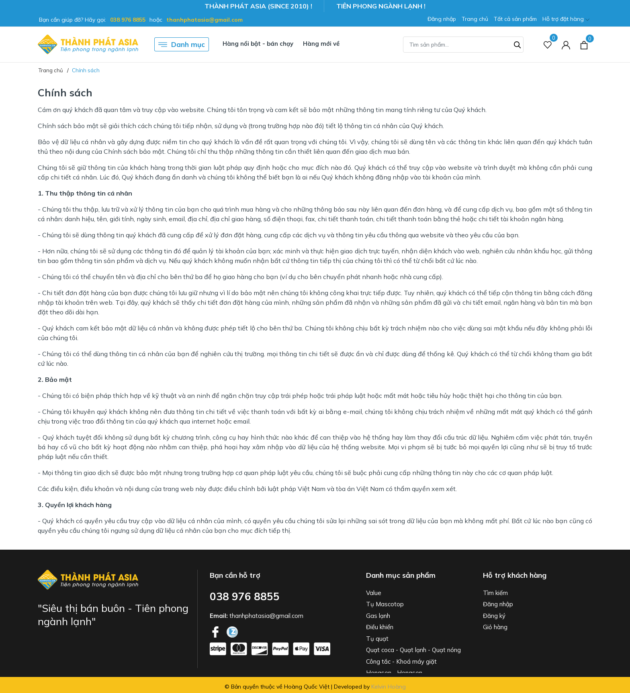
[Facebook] (216, 631)
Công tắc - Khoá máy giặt (401, 661)
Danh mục (181, 44)
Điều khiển (379, 627)
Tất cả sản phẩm (515, 18)
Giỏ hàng (495, 627)
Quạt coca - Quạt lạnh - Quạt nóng (413, 650)
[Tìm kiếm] (517, 44)
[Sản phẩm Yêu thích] (548, 44)
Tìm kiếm (495, 593)
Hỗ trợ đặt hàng (565, 19)
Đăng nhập (442, 18)
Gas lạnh (378, 616)
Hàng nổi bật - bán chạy (258, 43)
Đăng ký (494, 616)
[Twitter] (232, 631)
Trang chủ (475, 18)
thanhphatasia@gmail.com (204, 19)
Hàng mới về (321, 43)
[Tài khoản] (566, 44)
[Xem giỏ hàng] (584, 44)
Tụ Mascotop (385, 604)
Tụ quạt (377, 638)
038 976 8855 (127, 19)
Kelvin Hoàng (388, 686)
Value (373, 593)
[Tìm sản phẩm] (463, 45)
